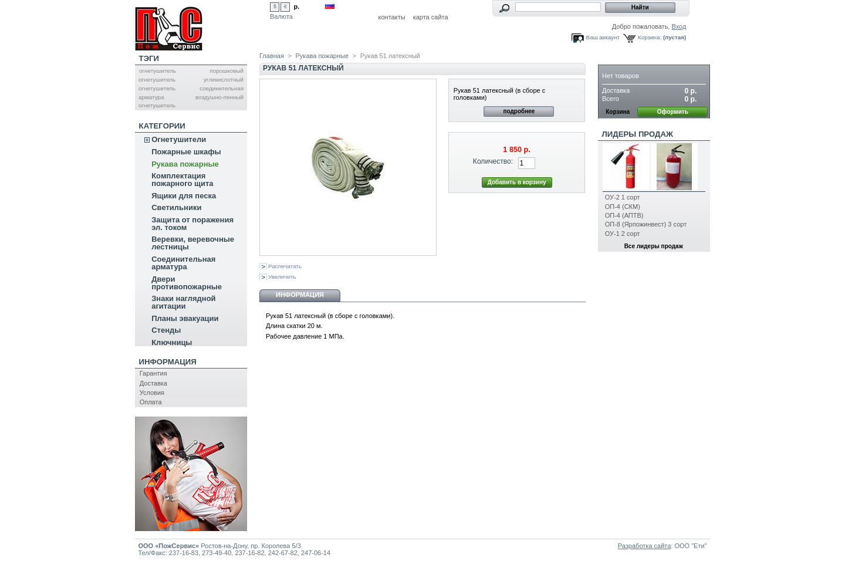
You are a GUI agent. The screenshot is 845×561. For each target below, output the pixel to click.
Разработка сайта (644, 545)
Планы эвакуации (184, 318)
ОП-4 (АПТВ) (624, 215)
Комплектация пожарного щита (182, 179)
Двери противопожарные (186, 283)
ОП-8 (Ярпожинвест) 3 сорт (646, 224)
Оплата (151, 401)
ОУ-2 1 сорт (622, 197)
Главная (271, 55)
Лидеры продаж (637, 134)
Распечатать (285, 266)
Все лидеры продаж (653, 246)
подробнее (519, 111)
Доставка (153, 383)
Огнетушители (178, 139)
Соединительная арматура (183, 263)
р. (297, 6)
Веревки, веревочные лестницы (192, 243)
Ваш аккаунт (603, 37)
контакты (391, 17)
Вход (679, 26)
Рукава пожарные (185, 164)
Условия (152, 392)
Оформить (672, 112)
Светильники (176, 207)
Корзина (621, 58)
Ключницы (171, 342)
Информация (168, 361)
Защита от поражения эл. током (192, 223)
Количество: (493, 161)
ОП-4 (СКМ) (622, 206)
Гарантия (153, 373)
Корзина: (649, 37)
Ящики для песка (183, 195)
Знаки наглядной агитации (183, 302)
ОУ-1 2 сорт (622, 233)
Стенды (166, 330)
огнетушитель (157, 70)
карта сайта (430, 17)
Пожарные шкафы (186, 151)
